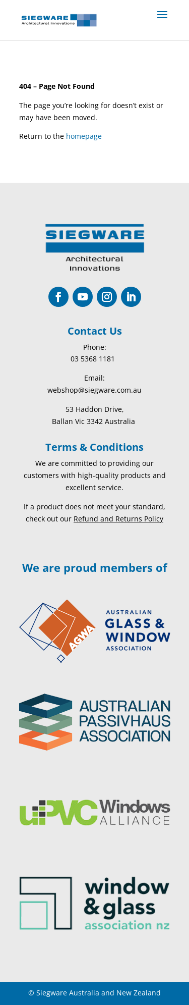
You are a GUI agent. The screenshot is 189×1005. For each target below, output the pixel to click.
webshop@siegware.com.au (94, 390)
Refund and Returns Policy (118, 518)
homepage (84, 136)
